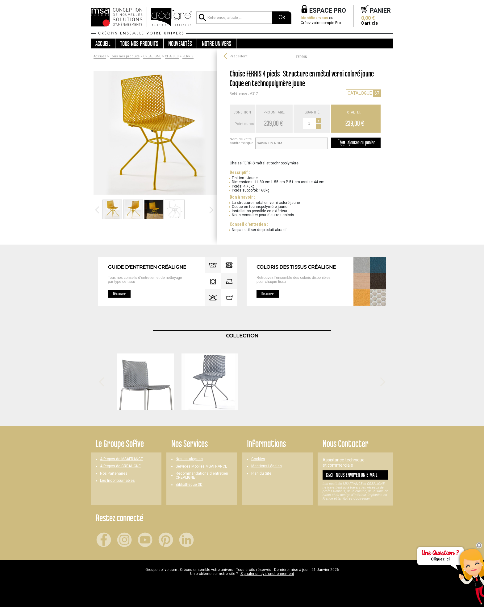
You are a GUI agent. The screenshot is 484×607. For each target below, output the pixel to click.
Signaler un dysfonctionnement (267, 574)
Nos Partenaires (113, 474)
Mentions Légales (266, 466)
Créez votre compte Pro (321, 23)
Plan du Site (261, 474)
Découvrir (119, 293)
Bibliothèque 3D (189, 485)
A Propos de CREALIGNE (120, 466)
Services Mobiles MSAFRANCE (201, 467)
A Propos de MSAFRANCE (121, 459)
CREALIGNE (152, 56)
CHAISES (172, 56)
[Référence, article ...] (234, 17)
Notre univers (216, 43)
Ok (281, 17)
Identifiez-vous (314, 18)
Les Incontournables (117, 481)
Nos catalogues (189, 459)
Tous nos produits (125, 56)
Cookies (258, 459)
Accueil (102, 43)
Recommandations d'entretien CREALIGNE (202, 476)
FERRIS (188, 56)
